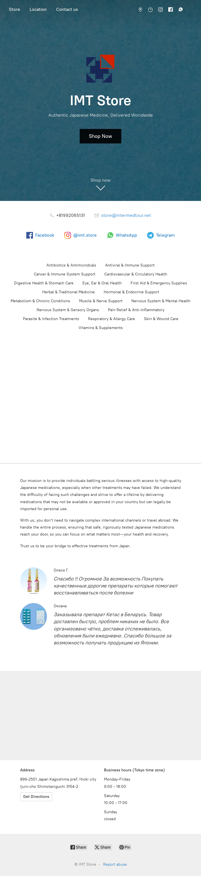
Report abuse (115, 864)
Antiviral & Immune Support (130, 265)
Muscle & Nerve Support (100, 301)
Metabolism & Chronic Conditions (40, 301)
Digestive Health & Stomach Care (44, 283)
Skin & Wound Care (161, 318)
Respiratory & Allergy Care (111, 318)
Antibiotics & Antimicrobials (71, 265)
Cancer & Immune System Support (64, 274)
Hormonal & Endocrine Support (131, 292)
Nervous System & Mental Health (160, 301)
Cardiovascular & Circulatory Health (135, 274)
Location (38, 9)
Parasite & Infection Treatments (51, 318)
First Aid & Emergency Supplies (159, 283)
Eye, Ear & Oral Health (102, 283)
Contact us (67, 9)
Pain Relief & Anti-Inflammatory (136, 310)
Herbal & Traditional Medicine (68, 292)
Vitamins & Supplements (101, 327)
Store (14, 9)
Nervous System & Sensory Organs (68, 310)
